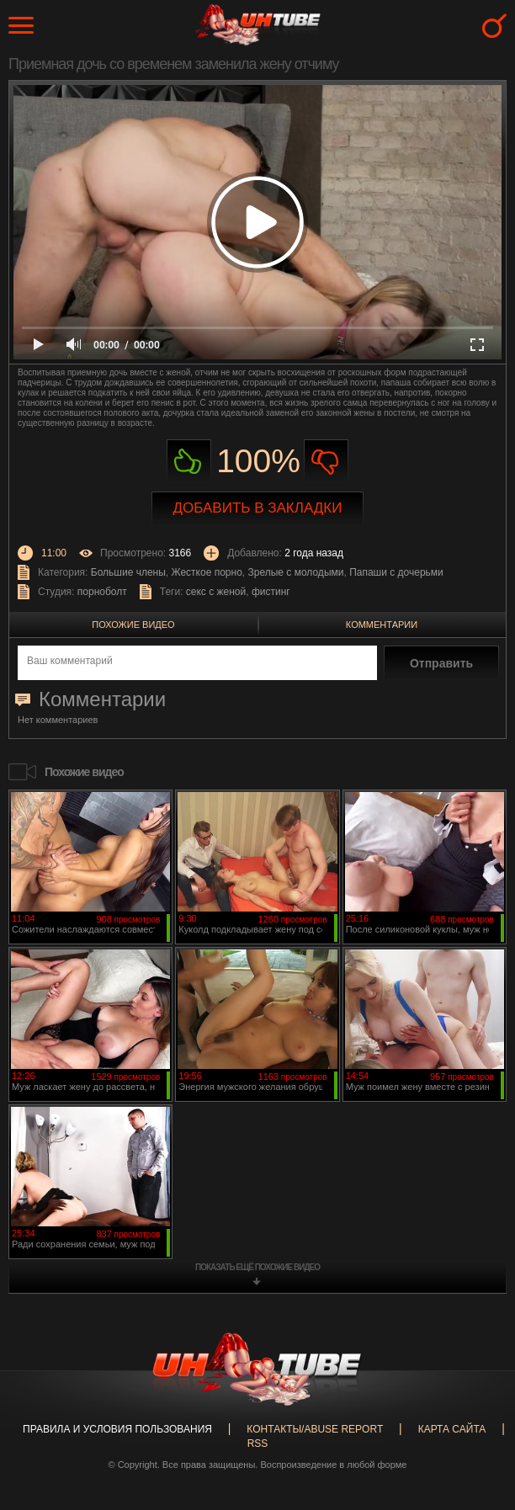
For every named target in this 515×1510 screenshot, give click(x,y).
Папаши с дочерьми (396, 572)
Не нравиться (326, 461)
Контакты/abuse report (315, 1429)
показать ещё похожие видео (257, 1267)
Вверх (477, 1421)
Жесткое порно (207, 572)
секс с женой (216, 592)
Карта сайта (452, 1429)
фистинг (271, 592)
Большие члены (128, 572)
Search (494, 25)
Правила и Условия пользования (117, 1429)
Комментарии (381, 624)
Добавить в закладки (257, 508)
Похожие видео (133, 624)
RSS (257, 1443)
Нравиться (189, 461)
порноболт (102, 592)
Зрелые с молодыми (296, 572)
